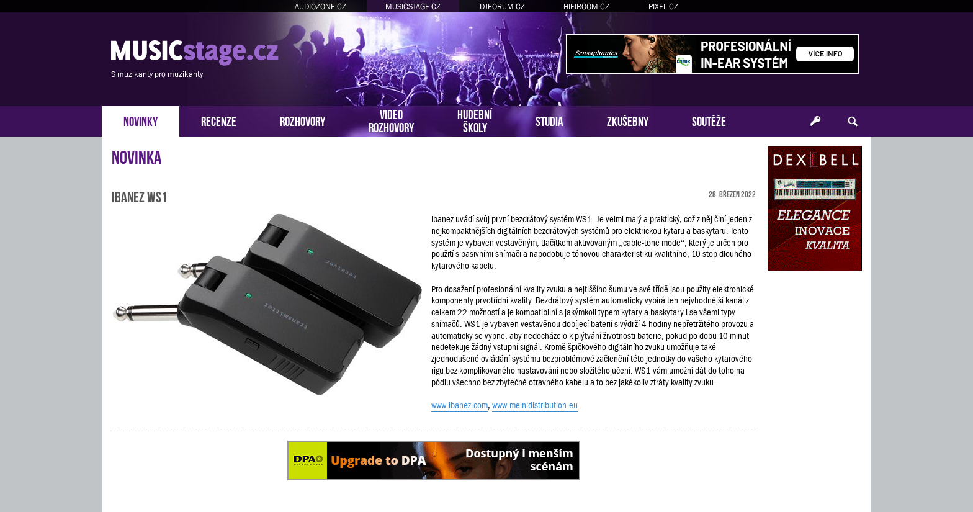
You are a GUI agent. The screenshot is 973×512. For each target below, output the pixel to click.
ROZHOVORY (302, 120)
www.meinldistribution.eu (535, 405)
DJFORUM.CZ (502, 6)
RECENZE (218, 120)
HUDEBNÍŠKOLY (474, 120)
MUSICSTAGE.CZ (413, 6)
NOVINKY (140, 120)
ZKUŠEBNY (627, 120)
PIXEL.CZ (663, 6)
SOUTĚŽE (709, 120)
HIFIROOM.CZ (586, 6)
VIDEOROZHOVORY (391, 120)
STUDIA (549, 120)
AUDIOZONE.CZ (320, 6)
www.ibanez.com (459, 405)
